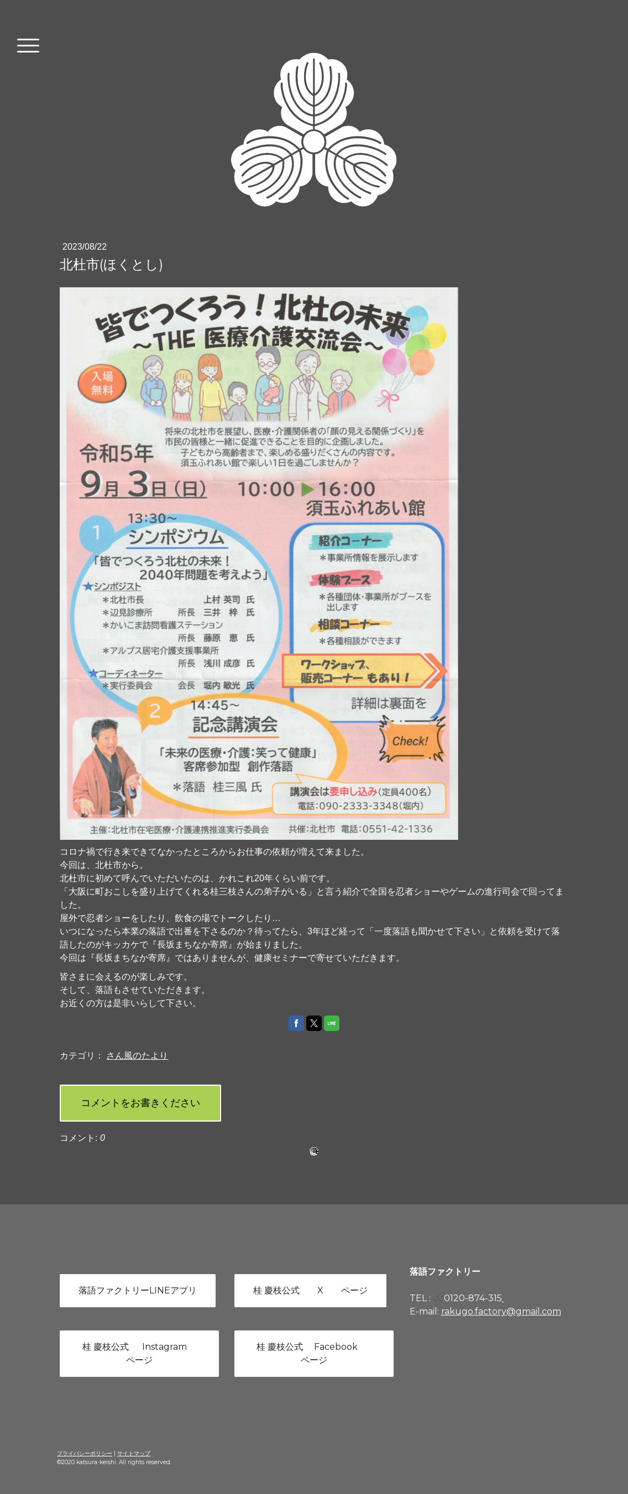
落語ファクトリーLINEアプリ (137, 1290)
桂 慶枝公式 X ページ (310, 1290)
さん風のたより (137, 1055)
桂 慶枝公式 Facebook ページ (314, 1353)
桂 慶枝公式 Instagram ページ (139, 1353)
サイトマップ (133, 1453)
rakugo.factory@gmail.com (501, 1311)
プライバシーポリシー (84, 1453)
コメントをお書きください (140, 1102)
